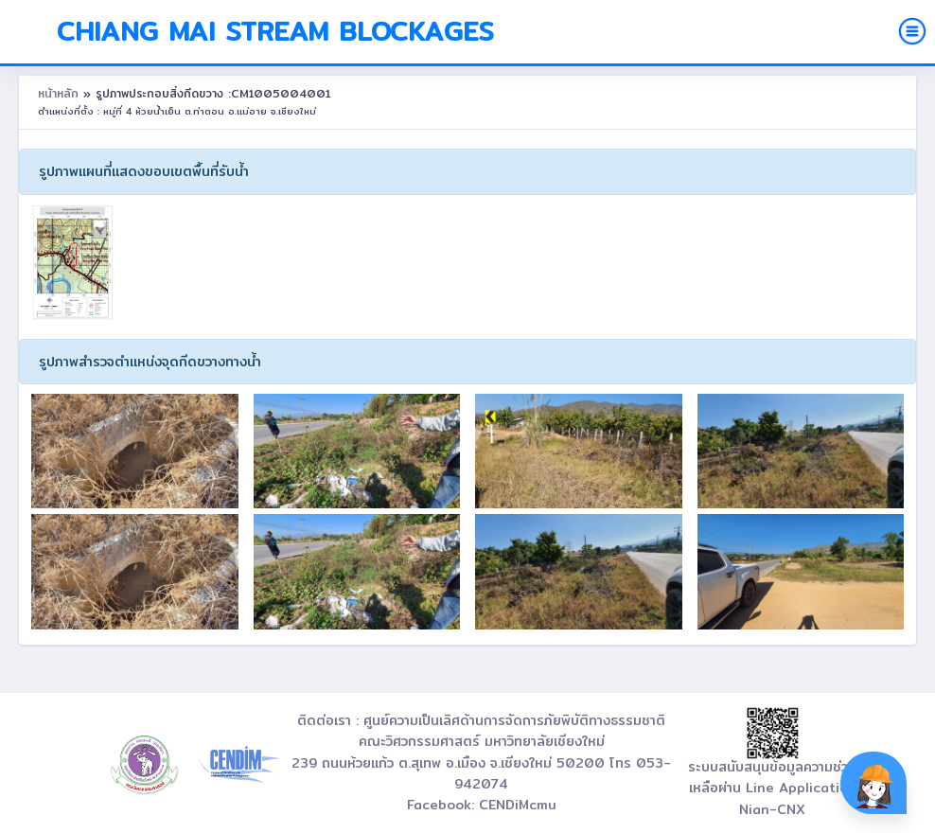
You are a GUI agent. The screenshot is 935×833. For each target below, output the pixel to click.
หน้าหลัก (60, 93)
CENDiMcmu (517, 804)
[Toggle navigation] (912, 31)
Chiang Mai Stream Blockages (275, 31)
